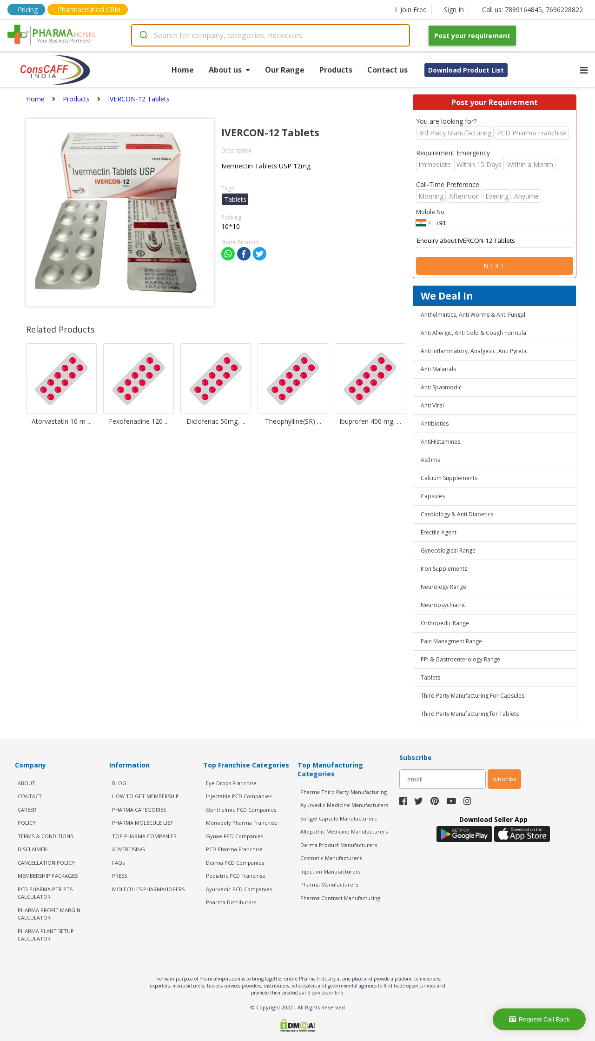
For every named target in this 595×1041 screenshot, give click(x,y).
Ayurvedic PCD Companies (239, 889)
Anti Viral (432, 405)
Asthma (431, 460)
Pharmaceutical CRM (89, 9)
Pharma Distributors (231, 902)
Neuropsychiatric (443, 605)
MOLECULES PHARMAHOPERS (148, 889)
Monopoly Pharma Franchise (242, 822)
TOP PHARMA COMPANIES (144, 836)
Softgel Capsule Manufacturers (338, 818)
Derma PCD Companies (235, 862)
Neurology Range (443, 587)
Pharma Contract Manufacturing (340, 897)
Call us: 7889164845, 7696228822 (532, 9)
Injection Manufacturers (330, 871)
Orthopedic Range (445, 623)
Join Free (411, 9)
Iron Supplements (444, 569)
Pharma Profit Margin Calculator (49, 914)
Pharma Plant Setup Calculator (46, 935)
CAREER (27, 809)
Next (494, 265)
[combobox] (270, 35)
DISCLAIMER (32, 849)
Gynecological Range (448, 550)
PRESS (119, 875)
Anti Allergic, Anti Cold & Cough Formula (473, 333)
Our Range (284, 70)
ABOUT (26, 783)
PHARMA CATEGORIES (139, 809)
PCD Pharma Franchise (234, 849)
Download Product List (466, 70)
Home (183, 70)
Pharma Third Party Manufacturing (343, 791)
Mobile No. (431, 211)
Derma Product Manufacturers (338, 844)
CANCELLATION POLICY (46, 862)
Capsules (433, 496)
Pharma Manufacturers (329, 884)
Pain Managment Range (451, 641)
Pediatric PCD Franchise (235, 875)
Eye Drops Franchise (231, 783)
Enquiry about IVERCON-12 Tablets (494, 241)
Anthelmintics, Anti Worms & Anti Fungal (473, 315)
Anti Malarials (438, 369)
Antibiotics (435, 423)
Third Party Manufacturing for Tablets (470, 714)
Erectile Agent (438, 532)
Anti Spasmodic (441, 387)
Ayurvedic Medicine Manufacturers (344, 804)
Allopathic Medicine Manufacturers (344, 831)
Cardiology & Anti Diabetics (457, 514)
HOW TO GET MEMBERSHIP (145, 796)
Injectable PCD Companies (238, 796)
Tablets (430, 677)
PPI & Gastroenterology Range (460, 659)
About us (229, 70)
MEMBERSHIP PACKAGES (48, 875)
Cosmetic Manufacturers (331, 857)
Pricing (28, 9)
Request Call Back (539, 1019)
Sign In (454, 9)
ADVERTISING (128, 849)
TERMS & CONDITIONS (45, 836)
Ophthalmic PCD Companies (241, 809)
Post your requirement (472, 35)
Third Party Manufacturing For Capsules (472, 696)
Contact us (387, 70)
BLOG (119, 783)
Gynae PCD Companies (234, 836)
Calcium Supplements (449, 478)
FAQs (118, 862)
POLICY (27, 822)
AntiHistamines (440, 442)
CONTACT (30, 796)
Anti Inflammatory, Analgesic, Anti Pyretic (474, 351)
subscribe (504, 778)
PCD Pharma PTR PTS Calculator (45, 893)
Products (335, 70)
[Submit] (143, 35)
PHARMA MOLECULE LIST (142, 822)
